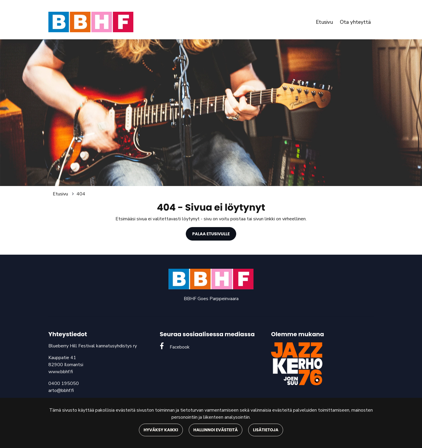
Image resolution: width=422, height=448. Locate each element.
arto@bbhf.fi (61, 390)
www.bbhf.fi (60, 371)
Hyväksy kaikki (161, 430)
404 (80, 194)
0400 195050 (63, 383)
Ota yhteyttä (355, 22)
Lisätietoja (265, 430)
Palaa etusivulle (211, 234)
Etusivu (324, 22)
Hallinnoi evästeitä (215, 430)
